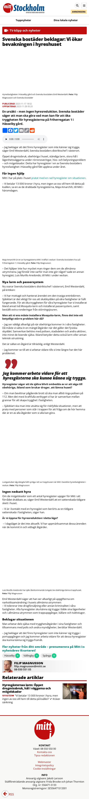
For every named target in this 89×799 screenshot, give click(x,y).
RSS (9, 794)
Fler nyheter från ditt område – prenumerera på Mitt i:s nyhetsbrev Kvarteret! (43, 649)
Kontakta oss (44, 752)
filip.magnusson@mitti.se (30, 666)
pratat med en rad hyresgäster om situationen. (58, 178)
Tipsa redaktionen (44, 755)
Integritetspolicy (44, 765)
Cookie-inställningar (44, 768)
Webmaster (44, 762)
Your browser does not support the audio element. (25, 139)
